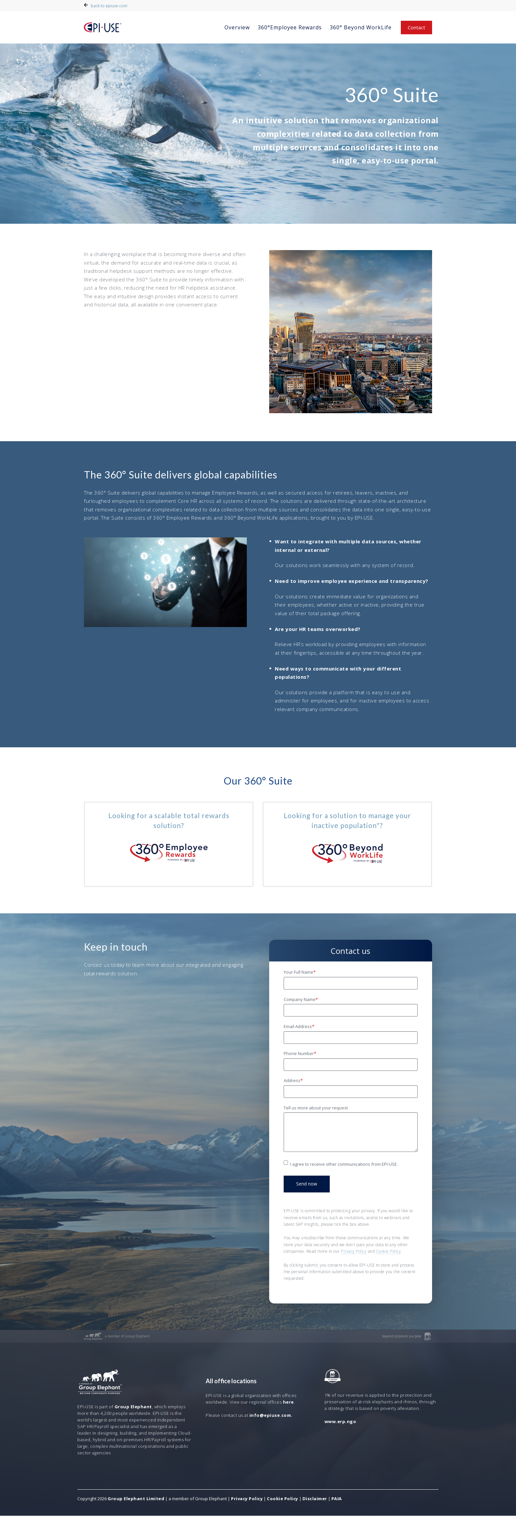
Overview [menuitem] (237, 27)
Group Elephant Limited (136, 1499)
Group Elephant (133, 1407)
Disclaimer (314, 1499)
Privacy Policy (354, 1251)
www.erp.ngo (340, 1422)
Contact (416, 27)
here (288, 1402)
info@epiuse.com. (271, 1415)
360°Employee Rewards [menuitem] (290, 27)
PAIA (336, 1499)
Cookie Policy (388, 1251)
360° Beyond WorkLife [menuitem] (361, 27)
